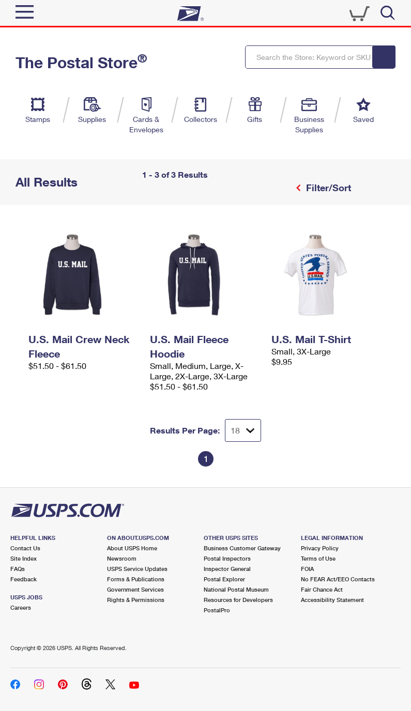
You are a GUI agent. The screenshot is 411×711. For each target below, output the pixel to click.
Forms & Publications (135, 579)
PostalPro (217, 610)
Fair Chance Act (322, 589)
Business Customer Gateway (242, 548)
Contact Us (25, 548)
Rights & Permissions (135, 599)
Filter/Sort (327, 187)
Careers (20, 607)
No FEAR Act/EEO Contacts (338, 579)
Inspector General (227, 568)
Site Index (23, 558)
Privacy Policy (320, 548)
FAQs (17, 568)
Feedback (23, 579)
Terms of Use (318, 558)
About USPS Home (132, 548)
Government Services (135, 589)
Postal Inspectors (227, 558)
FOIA (307, 568)
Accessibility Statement (332, 599)
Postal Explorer (224, 579)
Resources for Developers (238, 599)
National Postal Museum (236, 589)
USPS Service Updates (137, 568)
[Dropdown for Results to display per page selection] (243, 430)
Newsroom (121, 558)
